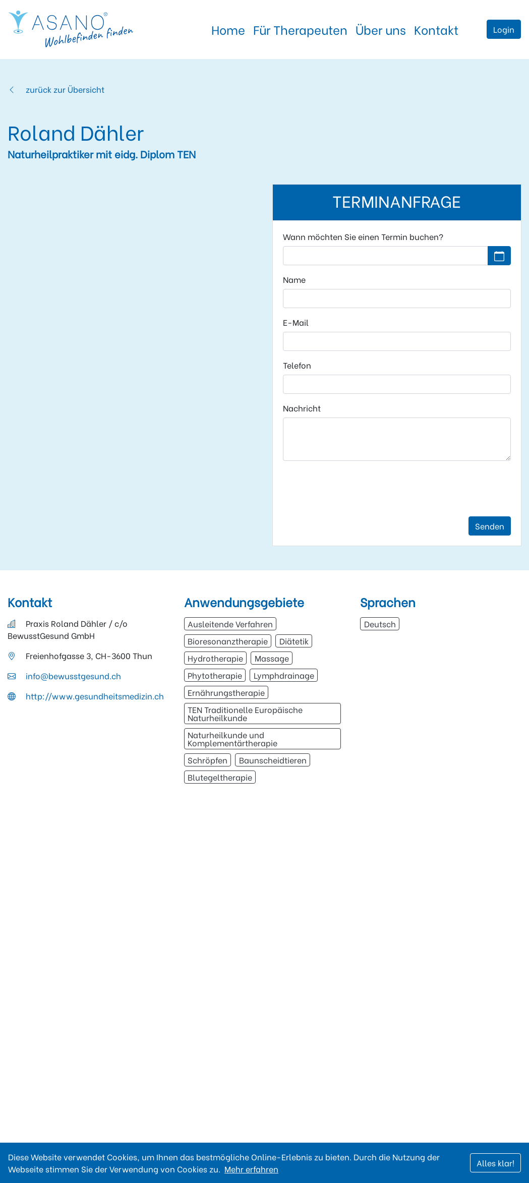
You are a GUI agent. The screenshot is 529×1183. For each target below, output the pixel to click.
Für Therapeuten (300, 29)
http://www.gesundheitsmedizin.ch (95, 695)
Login (503, 29)
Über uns (381, 29)
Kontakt (436, 29)
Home (228, 29)
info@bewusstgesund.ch (73, 675)
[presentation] (359, 488)
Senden (489, 525)
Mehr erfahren (251, 1168)
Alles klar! (495, 1162)
